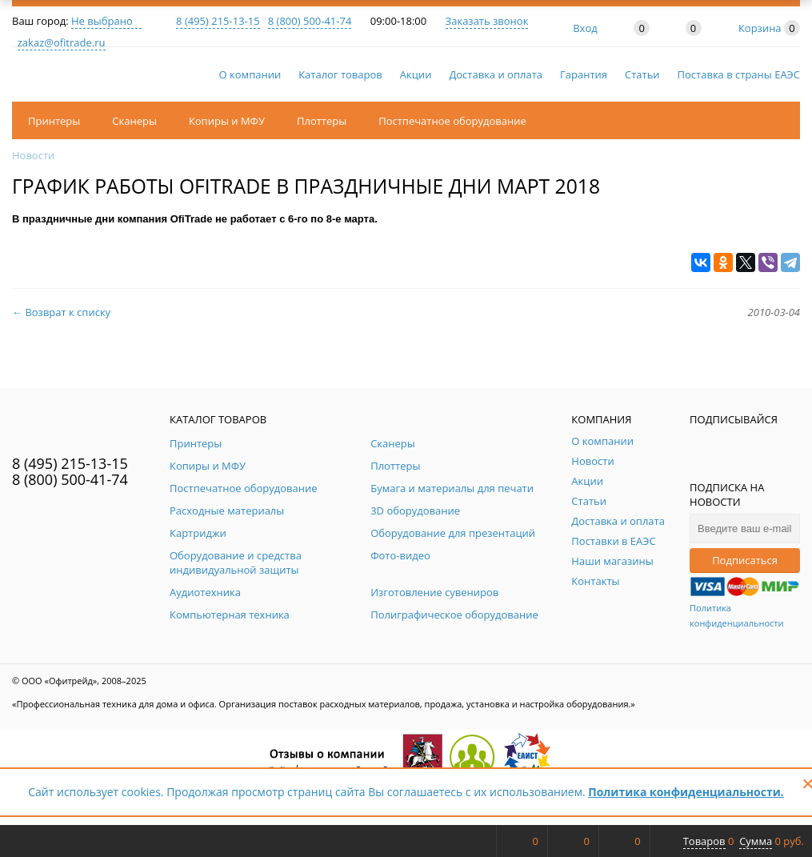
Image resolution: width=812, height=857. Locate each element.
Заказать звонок (487, 21)
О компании (250, 74)
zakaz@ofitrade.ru (62, 42)
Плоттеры (321, 121)
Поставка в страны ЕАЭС (739, 74)
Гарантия (583, 74)
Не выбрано (106, 21)
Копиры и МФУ (227, 121)
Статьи (642, 74)
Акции (416, 74)
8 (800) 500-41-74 (310, 21)
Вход (585, 28)
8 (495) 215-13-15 (218, 21)
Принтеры (54, 121)
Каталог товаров (340, 74)
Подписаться (745, 560)
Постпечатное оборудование (452, 121)
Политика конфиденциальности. (685, 791)
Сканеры (134, 121)
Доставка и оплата (495, 74)
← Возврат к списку (61, 312)
